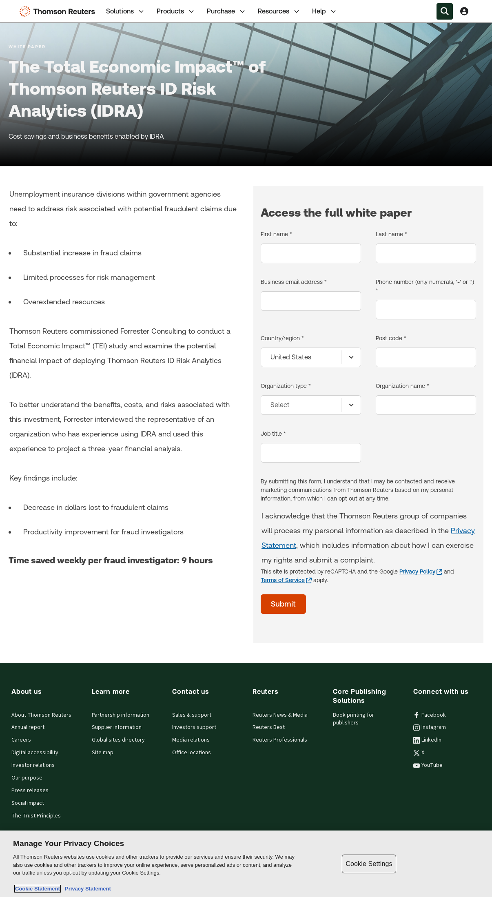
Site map (102, 752)
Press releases (30, 790)
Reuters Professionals (280, 740)
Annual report (27, 727)
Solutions (125, 11)
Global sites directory (118, 740)
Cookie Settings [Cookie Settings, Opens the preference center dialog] (369, 863)
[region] (246, 864)
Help (324, 11)
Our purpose (26, 778)
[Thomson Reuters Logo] (59, 11)
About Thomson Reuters (41, 715)
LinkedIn (427, 740)
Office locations (191, 752)
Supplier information (117, 727)
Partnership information (120, 715)
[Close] (479, 863)
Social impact (27, 803)
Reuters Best (269, 727)
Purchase (226, 11)
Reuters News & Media (280, 715)
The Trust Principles (36, 815)
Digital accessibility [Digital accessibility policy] (34, 752)
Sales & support (191, 715)
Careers (21, 740)
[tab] (125, 11)
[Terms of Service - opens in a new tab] (286, 580)
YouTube (428, 765)
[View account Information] (464, 11)
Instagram (429, 727)
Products (176, 11)
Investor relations (33, 765)
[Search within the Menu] (445, 11)
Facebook (429, 715)
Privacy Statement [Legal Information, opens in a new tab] (86, 889)
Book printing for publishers (353, 718)
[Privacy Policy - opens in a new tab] (420, 572)
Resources (279, 11)
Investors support (194, 727)
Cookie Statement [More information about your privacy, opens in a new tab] (37, 889)
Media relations (191, 740)
